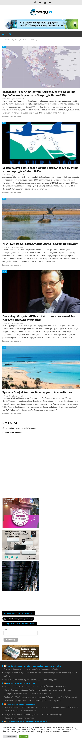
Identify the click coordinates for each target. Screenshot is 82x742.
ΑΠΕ (4, 271)
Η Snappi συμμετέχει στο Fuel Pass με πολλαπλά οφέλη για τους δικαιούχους (35, 686)
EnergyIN (16, 247)
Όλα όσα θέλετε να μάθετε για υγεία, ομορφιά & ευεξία (33, 666)
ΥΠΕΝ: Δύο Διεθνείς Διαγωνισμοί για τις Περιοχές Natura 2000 (40, 243)
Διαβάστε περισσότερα (12, 116)
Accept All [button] (23, 736)
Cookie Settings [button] (10, 736)
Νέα (4, 47)
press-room (17, 99)
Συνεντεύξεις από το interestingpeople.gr (27, 721)
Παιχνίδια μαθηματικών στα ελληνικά (19, 718)
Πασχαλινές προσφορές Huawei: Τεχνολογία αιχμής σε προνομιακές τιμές (33, 714)
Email (5, 629)
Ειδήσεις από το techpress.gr (20, 683)
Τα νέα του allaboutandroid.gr (21, 704)
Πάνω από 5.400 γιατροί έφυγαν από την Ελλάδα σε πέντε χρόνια (30, 680)
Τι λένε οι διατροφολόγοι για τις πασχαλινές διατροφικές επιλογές (31, 669)
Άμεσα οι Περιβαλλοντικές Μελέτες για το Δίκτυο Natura (37, 392)
